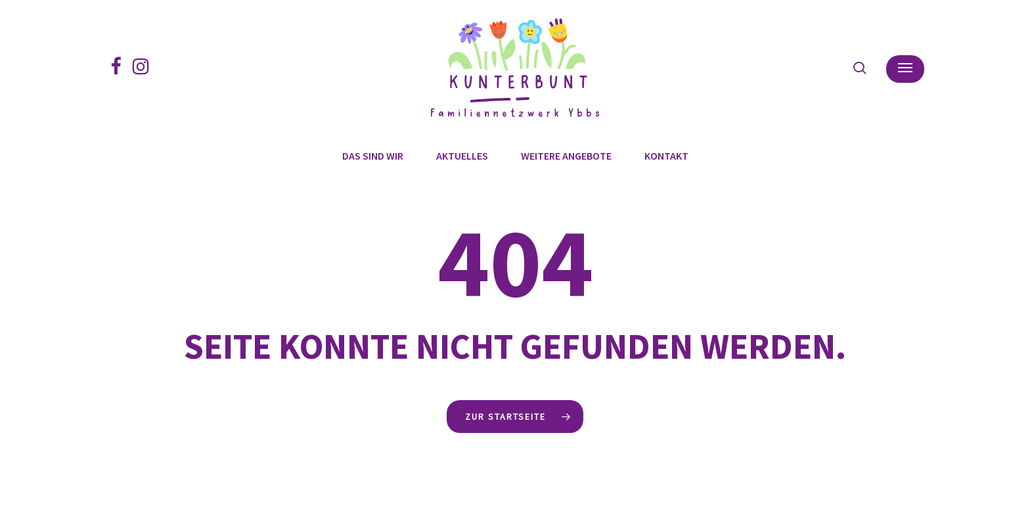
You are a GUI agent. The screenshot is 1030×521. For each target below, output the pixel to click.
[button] (905, 68)
